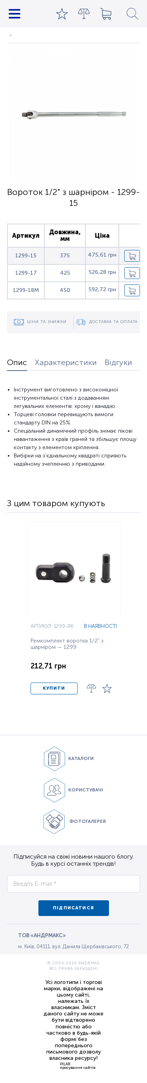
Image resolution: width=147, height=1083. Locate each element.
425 (65, 273)
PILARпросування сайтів (77, 1066)
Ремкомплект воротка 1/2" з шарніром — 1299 (67, 644)
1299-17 (26, 273)
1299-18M (26, 290)
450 (65, 290)
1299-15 (25, 255)
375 (65, 255)
